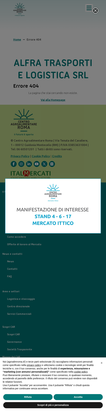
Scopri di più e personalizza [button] (53, 405)
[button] (101, 363)
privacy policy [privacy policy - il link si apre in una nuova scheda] (34, 365)
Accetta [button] (78, 397)
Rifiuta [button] (28, 397)
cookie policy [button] (80, 371)
